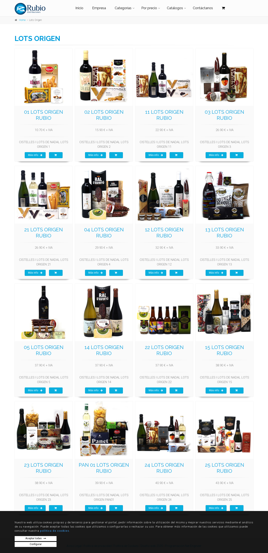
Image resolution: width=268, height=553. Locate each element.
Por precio (149, 8)
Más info (35, 155)
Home (22, 20)
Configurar (36, 544)
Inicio (79, 8)
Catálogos (175, 8)
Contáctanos (203, 8)
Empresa (99, 8)
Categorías (123, 8)
